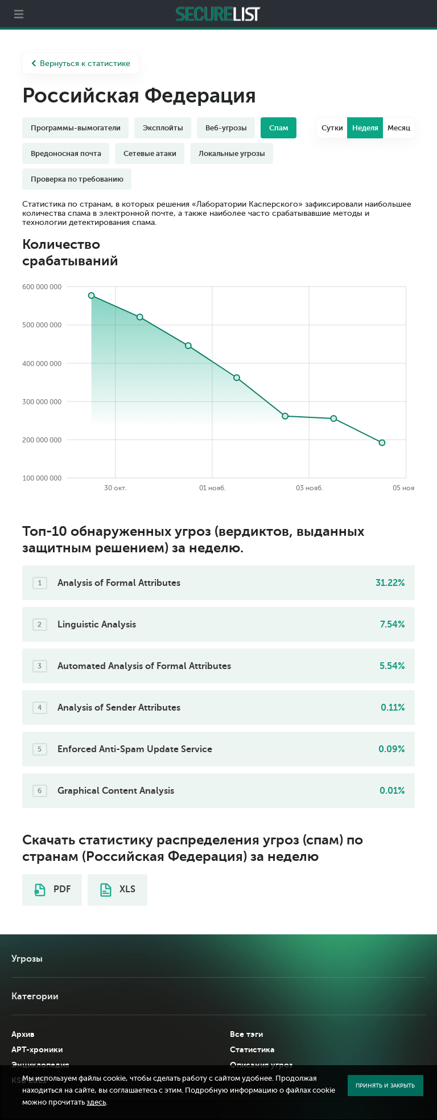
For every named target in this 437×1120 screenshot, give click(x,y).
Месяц (398, 128)
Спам (278, 128)
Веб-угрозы (226, 128)
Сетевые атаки (149, 153)
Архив (23, 1034)
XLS (117, 890)
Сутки (332, 128)
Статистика (252, 1049)
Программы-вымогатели (76, 128)
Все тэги (246, 1034)
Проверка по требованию (77, 179)
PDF (52, 890)
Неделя (365, 128)
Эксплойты (163, 128)
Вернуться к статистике (80, 63)
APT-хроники (37, 1049)
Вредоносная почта (66, 153)
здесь (96, 1102)
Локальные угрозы (232, 153)
